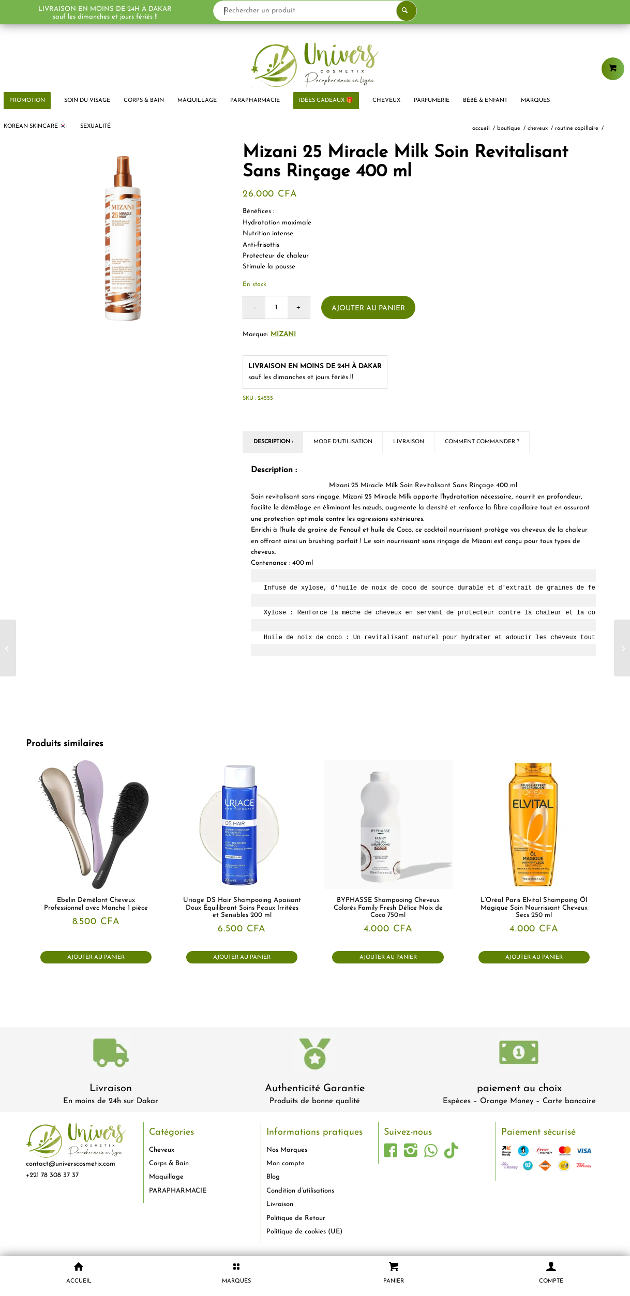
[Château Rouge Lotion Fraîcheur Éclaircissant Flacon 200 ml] (8, 648)
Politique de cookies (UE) (304, 1231)
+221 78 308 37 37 (52, 1175)
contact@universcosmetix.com (70, 1164)
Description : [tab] (273, 442)
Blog (273, 1176)
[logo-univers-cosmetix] (315, 64)
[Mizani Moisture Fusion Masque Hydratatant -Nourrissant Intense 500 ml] (622, 648)
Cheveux (161, 1150)
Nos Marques (286, 1150)
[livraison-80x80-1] (110, 1054)
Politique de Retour (295, 1218)
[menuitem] (87, 101)
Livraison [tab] (408, 442)
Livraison (110, 1088)
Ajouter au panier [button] (96, 957)
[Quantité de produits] (276, 307)
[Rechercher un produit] (316, 11)
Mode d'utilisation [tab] (342, 442)
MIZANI (283, 334)
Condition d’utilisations (300, 1190)
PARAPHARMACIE (177, 1190)
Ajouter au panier (368, 308)
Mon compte (285, 1163)
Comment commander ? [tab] (482, 442)
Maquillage (166, 1176)
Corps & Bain (169, 1163)
